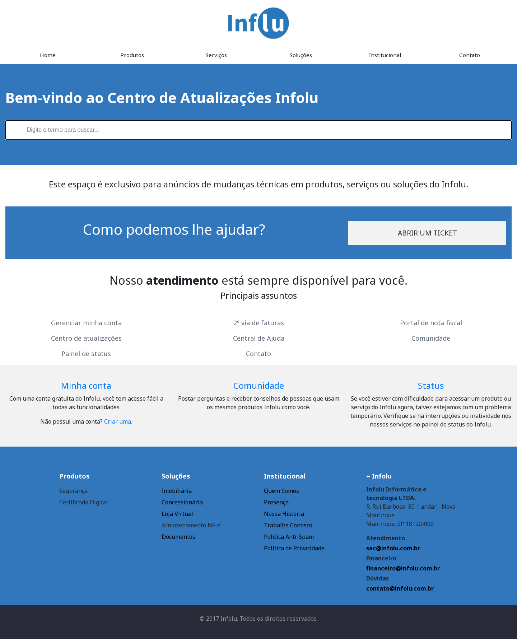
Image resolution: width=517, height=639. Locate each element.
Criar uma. (118, 421)
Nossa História (284, 514)
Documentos (178, 537)
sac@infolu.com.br (393, 548)
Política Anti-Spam (289, 537)
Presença (276, 502)
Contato (469, 55)
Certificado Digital (83, 502)
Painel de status (86, 353)
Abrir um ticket (427, 233)
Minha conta (86, 385)
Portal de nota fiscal (431, 322)
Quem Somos (281, 491)
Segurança (73, 491)
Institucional (385, 55)
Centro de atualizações (86, 338)
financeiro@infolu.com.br (403, 568)
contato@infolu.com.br (400, 588)
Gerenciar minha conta (86, 322)
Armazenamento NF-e (191, 525)
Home (48, 55)
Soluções (301, 55)
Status (431, 385)
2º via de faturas (258, 322)
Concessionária (182, 502)
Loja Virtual (177, 514)
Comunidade (430, 338)
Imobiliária (177, 491)
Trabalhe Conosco (288, 525)
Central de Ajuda (258, 338)
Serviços (216, 55)
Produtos (132, 55)
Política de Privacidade (294, 548)
